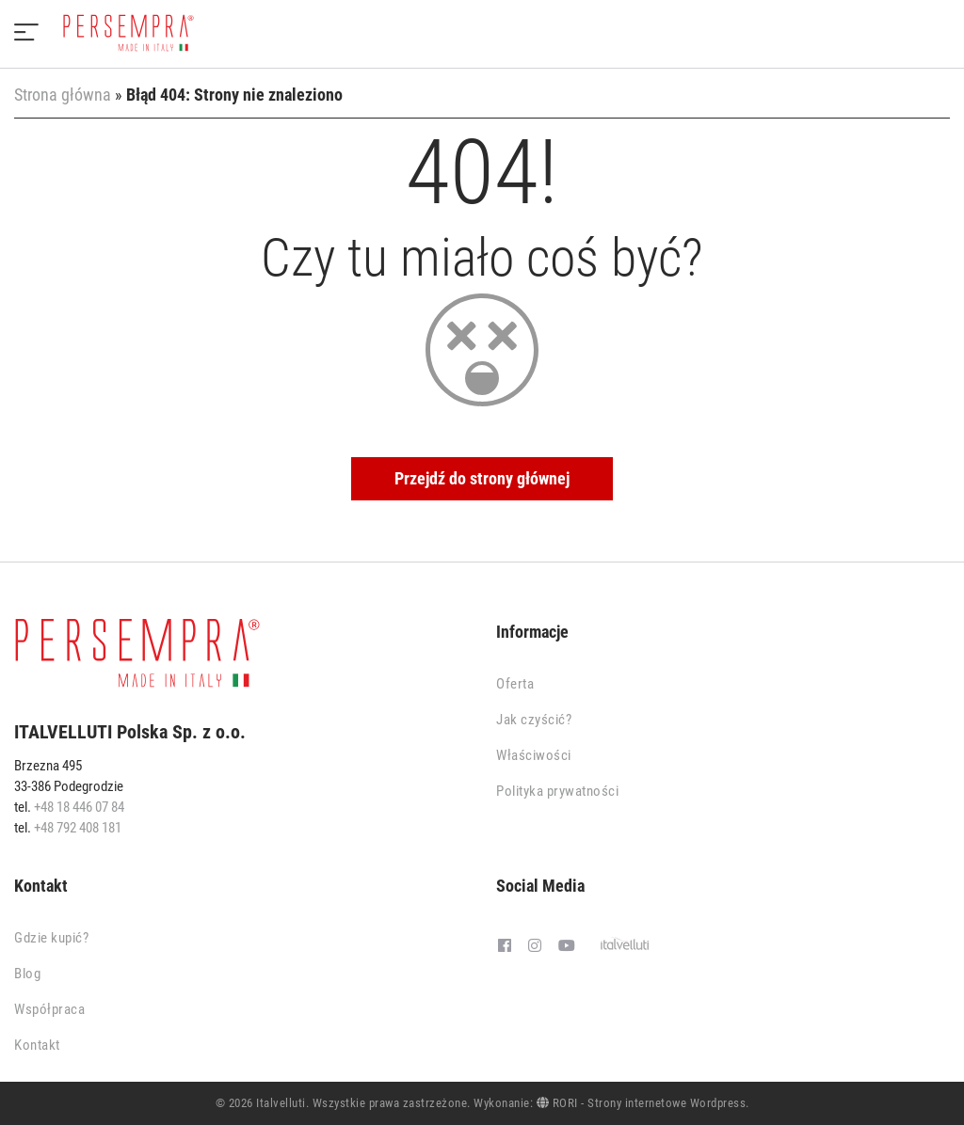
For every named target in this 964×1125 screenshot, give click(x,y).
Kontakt (37, 1045)
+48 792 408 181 (77, 827)
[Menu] (26, 34)
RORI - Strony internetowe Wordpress (642, 1103)
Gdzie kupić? (51, 937)
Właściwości (533, 755)
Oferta (515, 683)
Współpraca (49, 1009)
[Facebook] (504, 946)
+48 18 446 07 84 (79, 807)
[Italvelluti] (625, 946)
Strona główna (62, 94)
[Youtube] (566, 946)
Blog (27, 973)
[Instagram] (534, 946)
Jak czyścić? (533, 719)
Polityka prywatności (557, 791)
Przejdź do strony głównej (482, 478)
